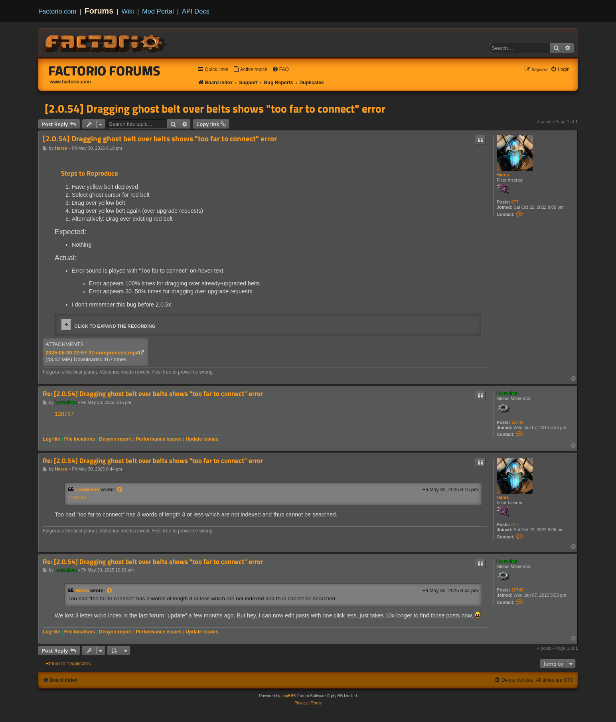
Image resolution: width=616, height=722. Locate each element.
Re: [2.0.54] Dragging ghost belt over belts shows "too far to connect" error (153, 394)
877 (515, 202)
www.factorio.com (70, 82)
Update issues (202, 439)
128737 (64, 414)
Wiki (128, 11)
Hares (503, 174)
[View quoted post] (120, 490)
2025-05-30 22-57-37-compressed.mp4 (91, 353)
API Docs (195, 11)
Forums (99, 10)
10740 (517, 422)
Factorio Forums (104, 71)
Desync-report (115, 439)
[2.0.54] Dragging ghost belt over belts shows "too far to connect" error (215, 108)
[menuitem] (250, 69)
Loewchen (507, 393)
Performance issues (159, 439)
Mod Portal (158, 11)
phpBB (287, 696)
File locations (79, 439)
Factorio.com (57, 11)
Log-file (51, 439)
